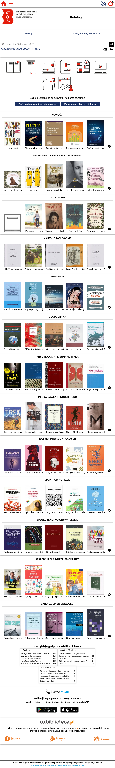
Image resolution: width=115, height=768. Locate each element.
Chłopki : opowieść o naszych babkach (72, 654)
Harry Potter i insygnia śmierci (31, 658)
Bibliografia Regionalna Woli (86, 33)
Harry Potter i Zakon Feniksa (30, 661)
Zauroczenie (63, 663)
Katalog (29, 33)
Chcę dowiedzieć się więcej (43, 765)
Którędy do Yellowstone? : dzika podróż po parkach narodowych (61, 671)
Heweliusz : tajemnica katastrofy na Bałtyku (54, 676)
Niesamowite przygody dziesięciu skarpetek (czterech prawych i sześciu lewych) (48, 663)
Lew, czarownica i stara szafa (31, 656)
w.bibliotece (70, 728)
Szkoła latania (63, 658)
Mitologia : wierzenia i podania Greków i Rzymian (37, 654)
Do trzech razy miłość (47, 681)
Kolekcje (36, 49)
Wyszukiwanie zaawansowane (16, 49)
